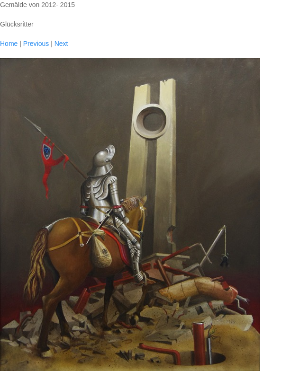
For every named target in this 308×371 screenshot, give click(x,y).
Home (9, 43)
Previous (36, 43)
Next (61, 43)
